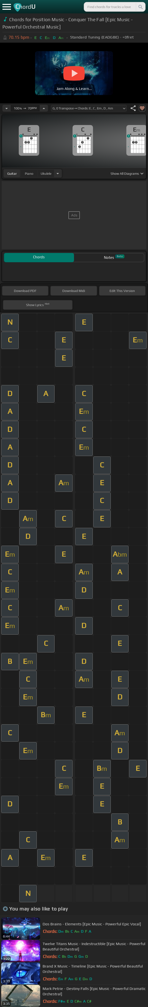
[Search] (140, 7)
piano (29, 173)
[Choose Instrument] (57, 173)
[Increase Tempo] (44, 108)
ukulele (46, 173)
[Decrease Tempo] (6, 108)
